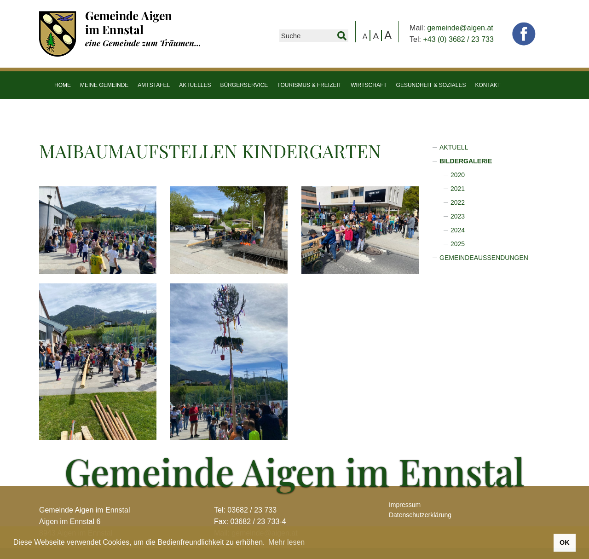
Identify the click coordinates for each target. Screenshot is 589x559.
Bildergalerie (465, 161)
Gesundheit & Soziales (431, 85)
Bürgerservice (244, 85)
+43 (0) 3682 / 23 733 (458, 39)
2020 (457, 175)
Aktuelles (195, 85)
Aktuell (453, 147)
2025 (457, 244)
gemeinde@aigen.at (460, 28)
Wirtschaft (369, 85)
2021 (457, 188)
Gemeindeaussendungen (483, 257)
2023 (457, 216)
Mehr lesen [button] (286, 542)
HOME (62, 85)
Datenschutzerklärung (420, 515)
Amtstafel (154, 85)
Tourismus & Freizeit (309, 85)
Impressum (405, 504)
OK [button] (565, 542)
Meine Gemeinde (104, 85)
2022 (457, 202)
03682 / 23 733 (252, 510)
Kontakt (488, 85)
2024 (457, 230)
